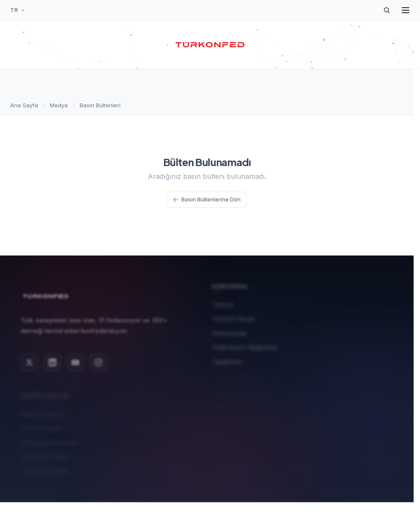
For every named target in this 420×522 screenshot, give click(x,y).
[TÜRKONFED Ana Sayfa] (210, 45)
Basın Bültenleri (100, 105)
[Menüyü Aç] (405, 10)
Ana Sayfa (24, 105)
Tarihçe (223, 301)
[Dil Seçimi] (18, 10)
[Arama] (386, 10)
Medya (59, 105)
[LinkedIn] (52, 359)
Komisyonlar (229, 330)
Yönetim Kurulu (233, 316)
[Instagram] (98, 359)
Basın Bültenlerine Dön (207, 199)
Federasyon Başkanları (245, 344)
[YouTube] (75, 359)
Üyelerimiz (227, 359)
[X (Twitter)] (29, 359)
